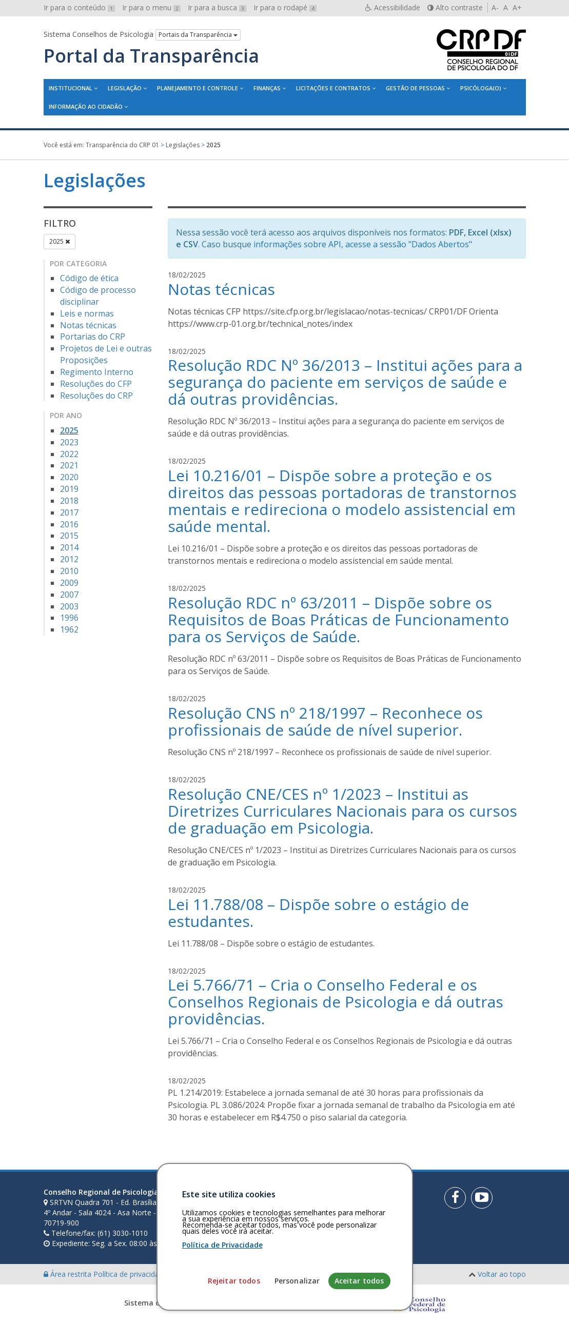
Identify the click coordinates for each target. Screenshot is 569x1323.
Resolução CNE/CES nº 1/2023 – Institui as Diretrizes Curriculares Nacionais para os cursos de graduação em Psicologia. (342, 810)
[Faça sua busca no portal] (316, 1195)
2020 (69, 477)
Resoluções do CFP (96, 383)
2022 (69, 454)
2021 (69, 465)
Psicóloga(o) (480, 88)
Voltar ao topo (502, 1274)
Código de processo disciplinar (98, 295)
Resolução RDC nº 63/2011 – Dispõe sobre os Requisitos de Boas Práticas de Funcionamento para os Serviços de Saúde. (338, 619)
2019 (69, 489)
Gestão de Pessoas (415, 88)
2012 (69, 559)
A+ (517, 7)
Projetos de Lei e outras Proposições (106, 354)
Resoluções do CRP (96, 395)
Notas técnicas (88, 325)
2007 (69, 594)
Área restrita (68, 1274)
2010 (69, 571)
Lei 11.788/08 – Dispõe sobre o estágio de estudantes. (318, 913)
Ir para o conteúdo (79, 7)
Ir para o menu (151, 7)
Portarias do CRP (92, 336)
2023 (69, 442)
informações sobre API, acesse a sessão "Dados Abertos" (362, 244)
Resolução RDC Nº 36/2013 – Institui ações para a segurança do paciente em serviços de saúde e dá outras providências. (345, 381)
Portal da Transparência (151, 56)
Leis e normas (87, 313)
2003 (69, 606)
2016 (69, 524)
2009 (69, 582)
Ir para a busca (217, 7)
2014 (69, 547)
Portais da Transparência (198, 34)
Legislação (125, 88)
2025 (59, 241)
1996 (69, 617)
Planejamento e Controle (197, 88)
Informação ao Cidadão (86, 106)
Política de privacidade (131, 1274)
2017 (69, 512)
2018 (69, 500)
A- (495, 7)
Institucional (70, 88)
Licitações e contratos (333, 88)
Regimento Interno (96, 372)
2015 (69, 535)
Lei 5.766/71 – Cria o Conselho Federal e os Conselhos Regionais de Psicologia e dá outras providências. (335, 1001)
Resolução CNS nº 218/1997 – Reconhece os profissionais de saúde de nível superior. (325, 721)
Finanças (267, 88)
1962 (69, 629)
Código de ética (89, 278)
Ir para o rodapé (285, 7)
